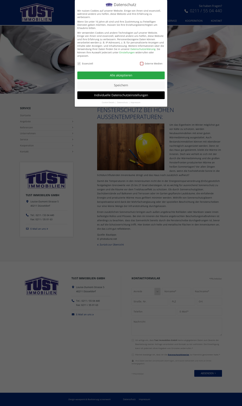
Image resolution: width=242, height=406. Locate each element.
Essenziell (85, 63)
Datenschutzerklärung (142, 49)
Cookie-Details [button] (108, 102)
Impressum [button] (135, 102)
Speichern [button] (121, 85)
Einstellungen (127, 52)
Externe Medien (151, 63)
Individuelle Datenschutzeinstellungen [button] (121, 95)
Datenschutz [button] (122, 102)
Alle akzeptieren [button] (121, 75)
